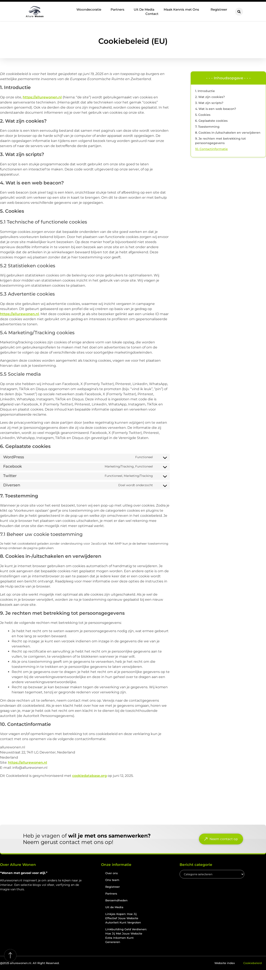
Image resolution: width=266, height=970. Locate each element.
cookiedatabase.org (89, 776)
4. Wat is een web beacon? (215, 109)
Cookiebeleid (252, 963)
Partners (117, 9)
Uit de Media (114, 907)
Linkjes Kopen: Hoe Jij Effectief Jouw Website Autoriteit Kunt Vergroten (123, 918)
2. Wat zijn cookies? (210, 97)
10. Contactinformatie (211, 149)
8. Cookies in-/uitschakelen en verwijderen (227, 133)
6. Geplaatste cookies (211, 121)
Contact (151, 14)
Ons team (112, 880)
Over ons (111, 873)
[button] (239, 12)
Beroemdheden (116, 900)
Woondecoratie (88, 9)
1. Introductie (205, 91)
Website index (224, 963)
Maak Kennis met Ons (182, 9)
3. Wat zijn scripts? (209, 103)
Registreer (219, 9)
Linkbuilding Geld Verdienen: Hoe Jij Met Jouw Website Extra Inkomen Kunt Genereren (126, 936)
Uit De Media (144, 9)
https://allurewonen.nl (42, 97)
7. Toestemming (207, 127)
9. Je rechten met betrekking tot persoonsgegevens (220, 141)
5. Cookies (202, 115)
